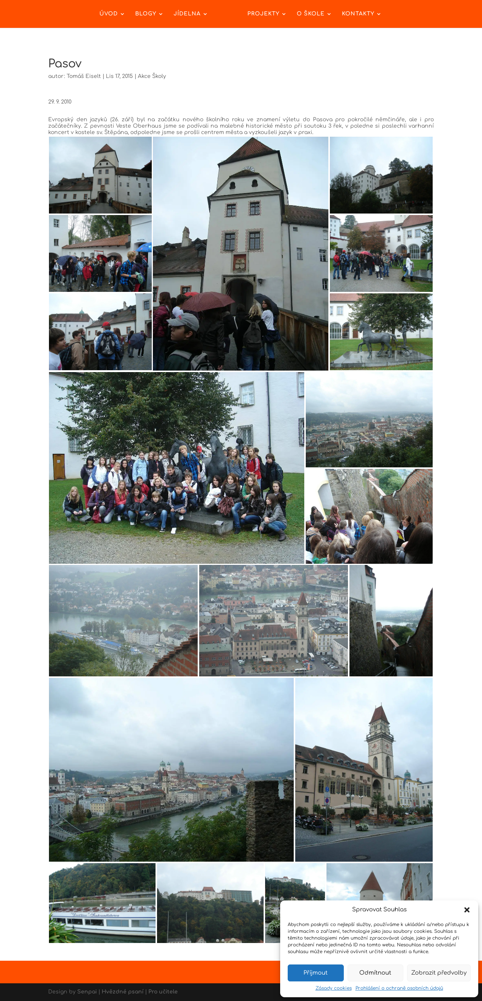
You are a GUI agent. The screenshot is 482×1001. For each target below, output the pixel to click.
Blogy (145, 14)
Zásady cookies (334, 988)
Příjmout (316, 973)
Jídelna (187, 14)
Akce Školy (152, 76)
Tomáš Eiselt (84, 76)
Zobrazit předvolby (439, 973)
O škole (311, 14)
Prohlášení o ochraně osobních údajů (399, 988)
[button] (467, 910)
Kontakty (358, 14)
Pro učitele (163, 992)
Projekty (263, 14)
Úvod (108, 14)
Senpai (87, 992)
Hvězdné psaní (122, 992)
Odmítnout (375, 973)
